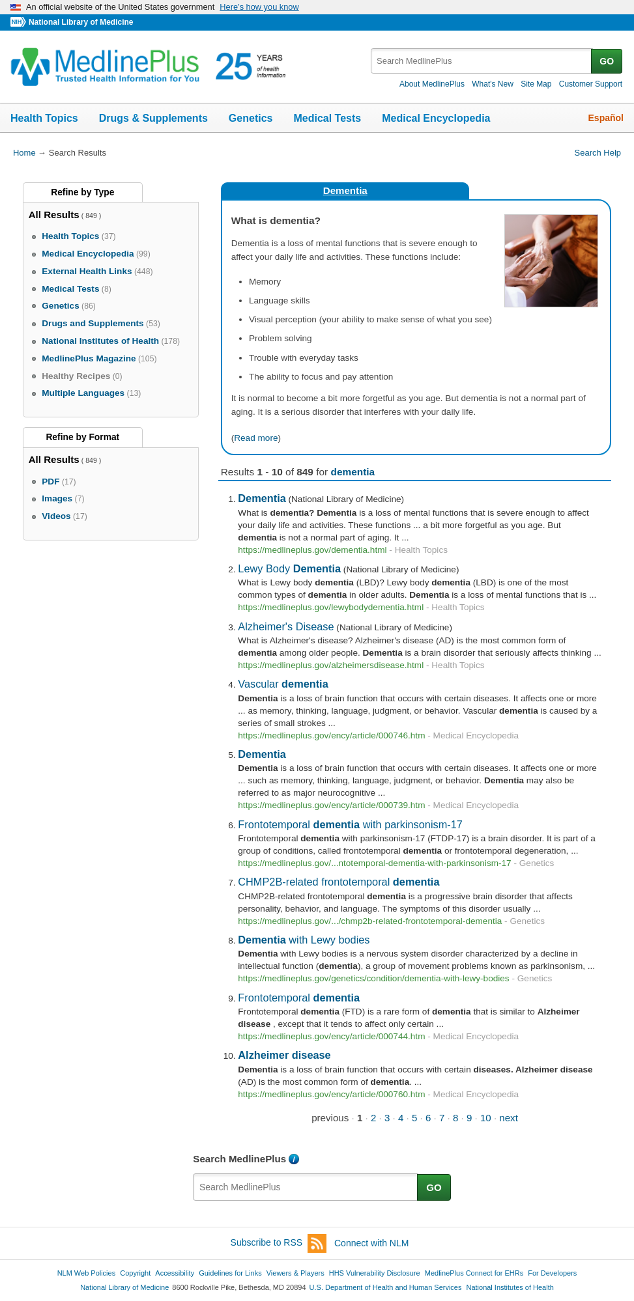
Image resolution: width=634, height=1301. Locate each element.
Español (606, 118)
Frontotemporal (299, 997)
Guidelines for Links (230, 1273)
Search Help (598, 153)
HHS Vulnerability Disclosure (374, 1273)
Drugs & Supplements (153, 118)
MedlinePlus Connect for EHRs (474, 1273)
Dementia (345, 190)
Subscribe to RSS (279, 1243)
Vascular (283, 684)
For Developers (552, 1273)
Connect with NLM (371, 1243)
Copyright (135, 1273)
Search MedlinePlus (239, 1158)
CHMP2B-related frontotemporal (338, 882)
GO (606, 61)
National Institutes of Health (510, 1287)
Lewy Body (289, 568)
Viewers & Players (295, 1273)
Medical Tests (327, 118)
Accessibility (174, 1273)
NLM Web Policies (86, 1273)
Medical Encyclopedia (436, 118)
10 (485, 1117)
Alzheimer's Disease (286, 626)
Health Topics (44, 118)
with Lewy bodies (303, 939)
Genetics (251, 118)
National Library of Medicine (81, 22)
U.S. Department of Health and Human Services (386, 1287)
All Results (54, 214)
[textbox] (482, 61)
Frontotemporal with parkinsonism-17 (350, 824)
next (508, 1117)
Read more (256, 438)
